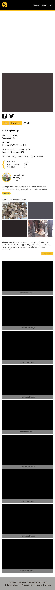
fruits (4, 156)
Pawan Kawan (19, 175)
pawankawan (37, 156)
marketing (11, 156)
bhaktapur (26, 156)
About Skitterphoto (37, 582)
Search (37, 5)
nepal (18, 156)
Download (15, 123)
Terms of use (12, 585)
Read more (47, 254)
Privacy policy (27, 585)
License (22, 582)
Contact (12, 582)
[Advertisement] (27, 42)
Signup (48, 585)
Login (39, 585)
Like (5, 123)
